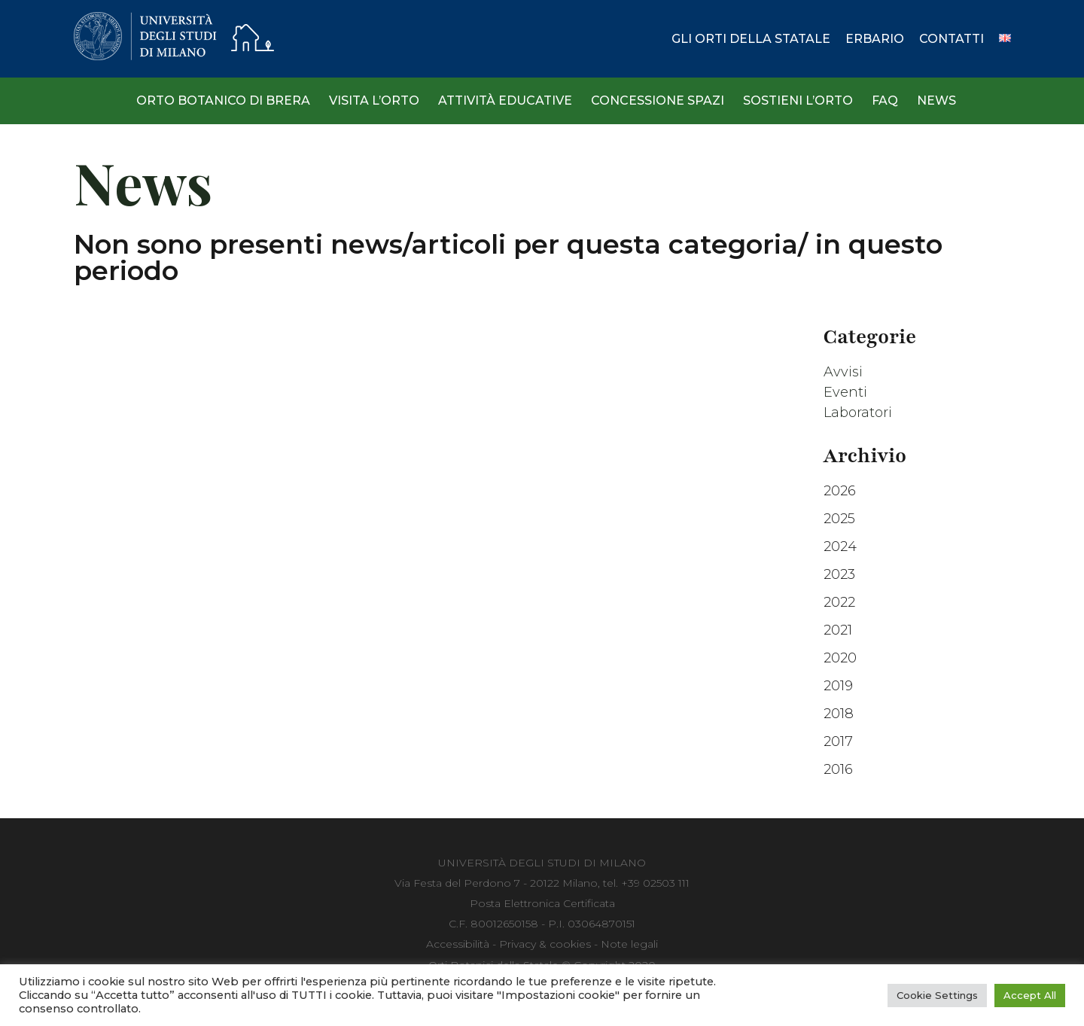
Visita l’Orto (374, 100)
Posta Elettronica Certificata (542, 903)
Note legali (629, 944)
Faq (885, 100)
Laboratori (858, 412)
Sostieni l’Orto (798, 100)
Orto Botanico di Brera (223, 100)
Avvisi (843, 372)
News (936, 100)
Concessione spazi (657, 100)
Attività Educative (505, 100)
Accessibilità (457, 944)
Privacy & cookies (545, 944)
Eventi (845, 392)
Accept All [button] (1029, 995)
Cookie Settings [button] (937, 995)
